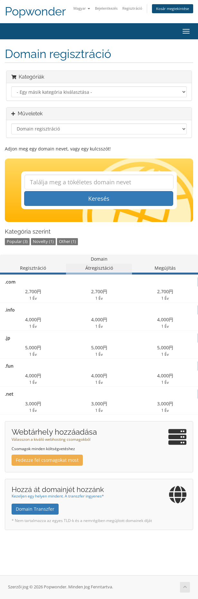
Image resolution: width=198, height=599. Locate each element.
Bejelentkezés (106, 8)
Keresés (98, 198)
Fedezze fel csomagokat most (47, 460)
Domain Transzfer (35, 509)
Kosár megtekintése (172, 8)
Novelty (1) (43, 241)
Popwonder (35, 11)
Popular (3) (17, 241)
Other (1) (67, 241)
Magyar (81, 8)
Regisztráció (132, 8)
